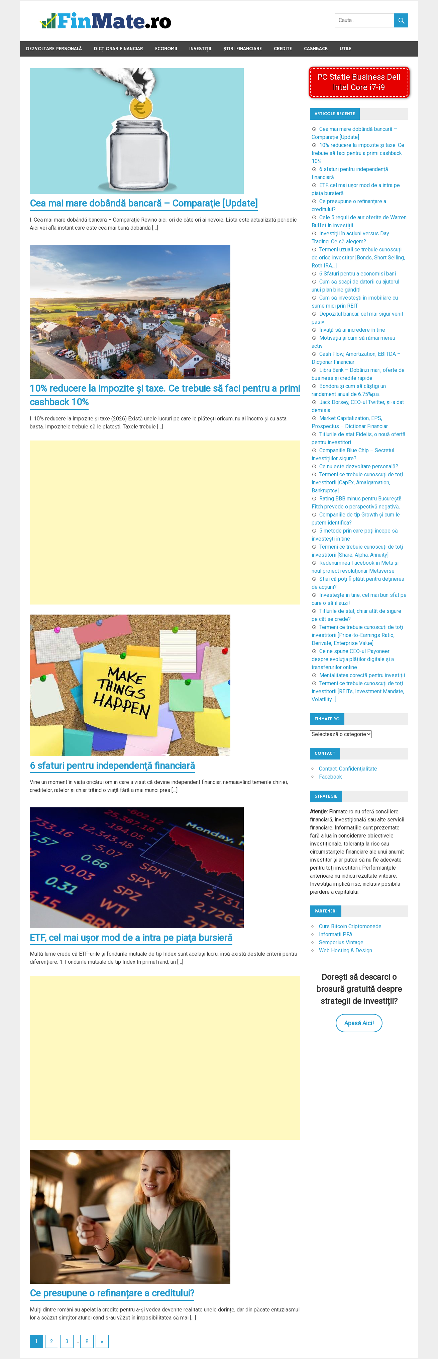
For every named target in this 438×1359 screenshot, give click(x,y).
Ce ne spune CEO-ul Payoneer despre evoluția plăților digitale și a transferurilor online (353, 659)
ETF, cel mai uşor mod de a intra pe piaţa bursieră (131, 938)
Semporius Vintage (341, 942)
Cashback (316, 49)
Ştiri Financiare (242, 49)
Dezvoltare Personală (54, 49)
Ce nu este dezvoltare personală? (358, 466)
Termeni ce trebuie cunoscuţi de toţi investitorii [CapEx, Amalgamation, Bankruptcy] (357, 482)
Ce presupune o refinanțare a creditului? (112, 1293)
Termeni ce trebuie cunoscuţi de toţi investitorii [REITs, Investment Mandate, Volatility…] (358, 691)
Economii (166, 49)
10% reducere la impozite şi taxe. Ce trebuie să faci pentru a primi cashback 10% (358, 153)
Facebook (330, 777)
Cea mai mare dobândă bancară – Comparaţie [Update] (144, 203)
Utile (345, 49)
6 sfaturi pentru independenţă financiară (112, 766)
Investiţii (200, 49)
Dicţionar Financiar (118, 49)
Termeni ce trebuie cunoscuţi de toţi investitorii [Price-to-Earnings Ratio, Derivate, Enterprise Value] (357, 635)
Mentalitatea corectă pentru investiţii (362, 675)
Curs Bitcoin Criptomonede (350, 926)
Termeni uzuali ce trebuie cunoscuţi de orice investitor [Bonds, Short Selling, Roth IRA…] (358, 257)
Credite (283, 49)
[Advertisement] (165, 523)
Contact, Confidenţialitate (348, 769)
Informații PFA (335, 934)
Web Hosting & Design (345, 950)
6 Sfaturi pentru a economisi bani (357, 273)
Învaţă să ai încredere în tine (352, 330)
